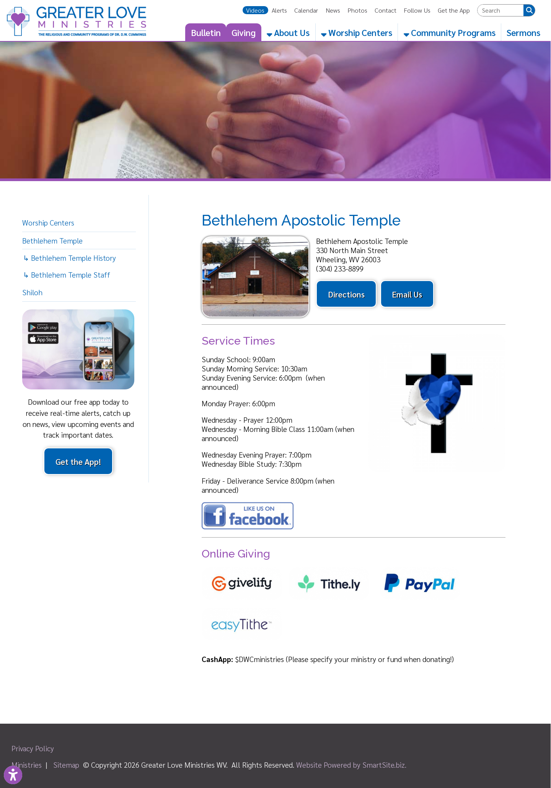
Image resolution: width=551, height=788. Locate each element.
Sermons (523, 32)
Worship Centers (356, 32)
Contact (385, 10)
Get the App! (78, 461)
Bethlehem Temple (52, 240)
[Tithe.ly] (332, 603)
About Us (288, 32)
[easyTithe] (245, 644)
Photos (357, 10)
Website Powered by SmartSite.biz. (351, 764)
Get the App (454, 10)
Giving (243, 32)
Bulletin (206, 32)
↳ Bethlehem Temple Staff (66, 274)
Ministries (26, 764)
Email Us (407, 294)
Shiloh (32, 292)
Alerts (279, 10)
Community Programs (450, 32)
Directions (346, 294)
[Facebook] (247, 526)
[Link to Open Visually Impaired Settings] (13, 775)
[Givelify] (245, 603)
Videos (255, 10)
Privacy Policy (32, 748)
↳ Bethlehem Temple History (69, 257)
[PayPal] (423, 603)
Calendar (306, 10)
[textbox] (500, 10)
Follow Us (417, 10)
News (333, 10)
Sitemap (66, 764)
